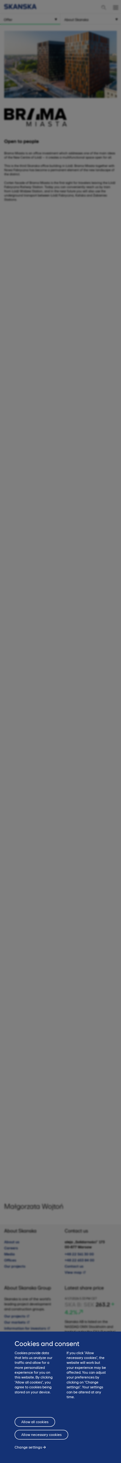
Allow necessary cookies (41, 1434)
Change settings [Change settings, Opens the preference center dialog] (28, 1447)
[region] (60, 1397)
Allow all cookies (34, 1422)
